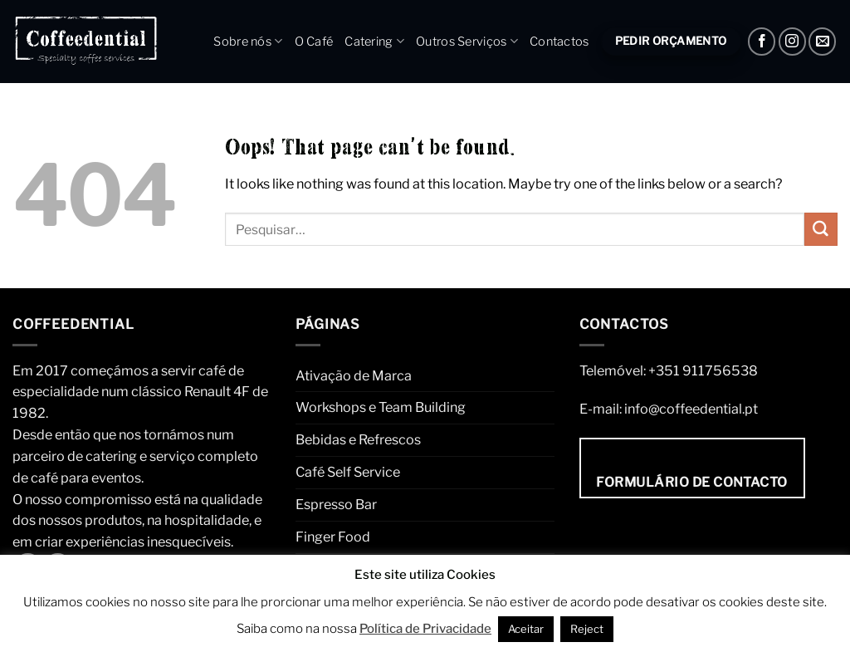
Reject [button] (586, 628)
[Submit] (821, 229)
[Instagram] (792, 41)
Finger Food (333, 536)
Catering (374, 41)
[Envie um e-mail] (822, 41)
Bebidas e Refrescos (358, 439)
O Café (314, 41)
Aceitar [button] (526, 628)
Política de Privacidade (425, 628)
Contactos (559, 41)
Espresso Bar (336, 504)
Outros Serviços (467, 41)
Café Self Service (348, 471)
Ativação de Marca (354, 375)
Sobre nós (247, 41)
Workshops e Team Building (381, 407)
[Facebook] (761, 41)
